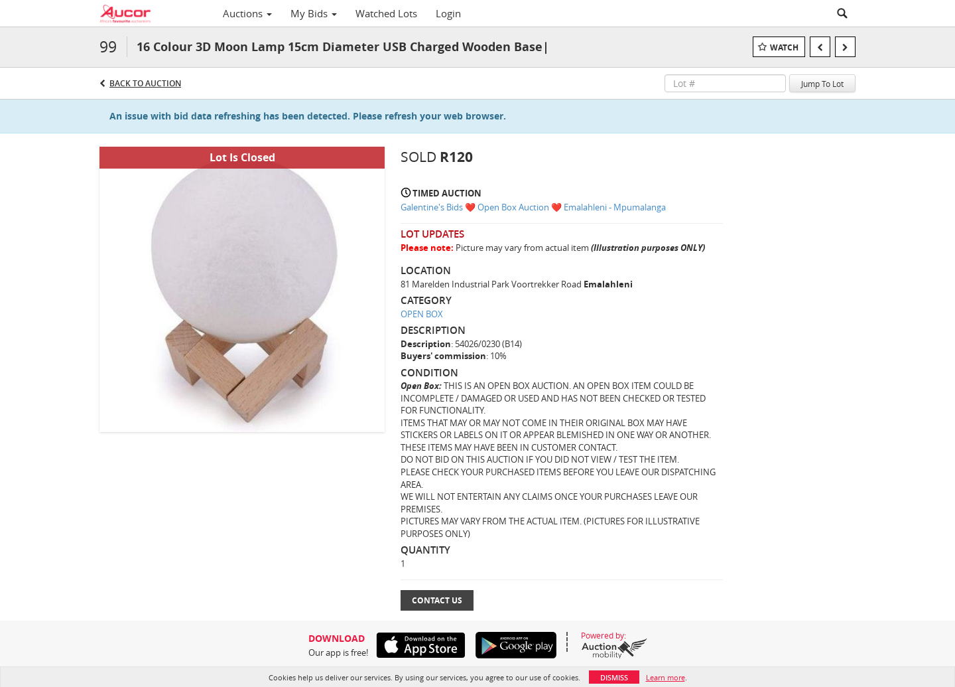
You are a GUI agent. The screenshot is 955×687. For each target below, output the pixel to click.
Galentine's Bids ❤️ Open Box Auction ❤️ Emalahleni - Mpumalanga (533, 207)
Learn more (665, 677)
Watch (784, 47)
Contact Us (437, 600)
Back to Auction (145, 83)
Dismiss (614, 677)
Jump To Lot (822, 83)
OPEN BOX (422, 314)
